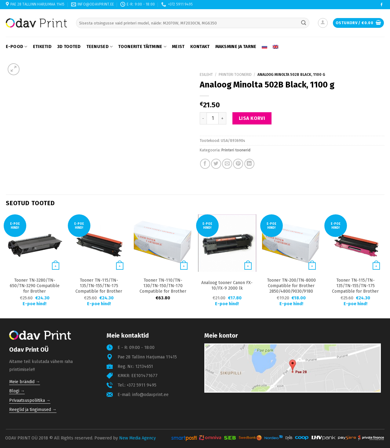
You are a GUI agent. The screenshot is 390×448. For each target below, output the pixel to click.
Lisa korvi (252, 118)
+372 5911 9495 (141, 385)
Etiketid (42, 46)
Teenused (99, 47)
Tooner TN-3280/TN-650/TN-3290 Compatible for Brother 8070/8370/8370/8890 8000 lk (35, 291)
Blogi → (17, 391)
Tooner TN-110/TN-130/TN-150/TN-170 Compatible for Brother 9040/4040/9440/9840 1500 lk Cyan (163, 291)
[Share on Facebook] (205, 164)
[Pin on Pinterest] (238, 164)
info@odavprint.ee (150, 394)
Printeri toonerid (235, 74)
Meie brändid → (24, 381)
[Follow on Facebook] (381, 5)
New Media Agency (137, 438)
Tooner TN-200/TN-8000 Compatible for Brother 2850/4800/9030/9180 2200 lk (291, 288)
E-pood (16, 47)
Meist (178, 46)
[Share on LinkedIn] (249, 164)
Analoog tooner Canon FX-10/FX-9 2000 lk (227, 285)
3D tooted (69, 46)
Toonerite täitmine (142, 47)
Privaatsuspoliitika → (29, 400)
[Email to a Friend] (227, 164)
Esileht (206, 74)
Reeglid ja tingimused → (32, 409)
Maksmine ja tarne (236, 46)
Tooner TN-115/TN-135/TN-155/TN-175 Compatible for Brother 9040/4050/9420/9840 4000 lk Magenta (355, 291)
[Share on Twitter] (216, 164)
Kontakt (200, 46)
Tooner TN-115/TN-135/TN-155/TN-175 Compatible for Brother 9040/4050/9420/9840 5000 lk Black (98, 291)
